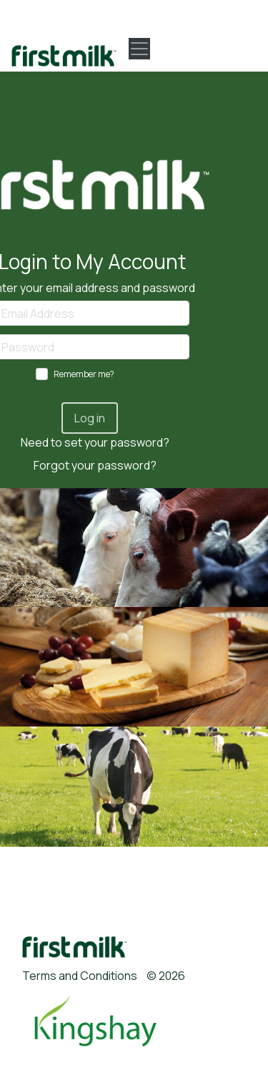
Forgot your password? (95, 465)
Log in (89, 418)
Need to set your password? (95, 442)
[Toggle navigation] (139, 48)
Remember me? (84, 374)
